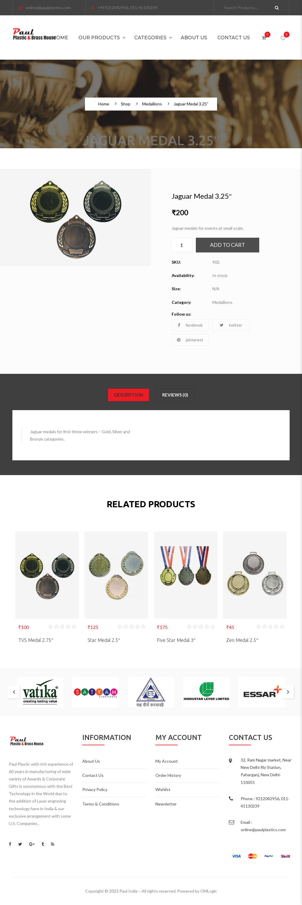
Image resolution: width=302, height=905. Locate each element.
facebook (190, 324)
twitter (231, 324)
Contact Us (233, 37)
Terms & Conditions (100, 803)
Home (60, 37)
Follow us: (181, 314)
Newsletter (166, 803)
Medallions (152, 104)
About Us (194, 37)
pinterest (190, 339)
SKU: (176, 262)
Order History (168, 775)
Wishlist (162, 789)
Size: (176, 288)
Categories (150, 37)
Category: (181, 302)
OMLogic (208, 890)
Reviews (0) (175, 394)
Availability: (183, 275)
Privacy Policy (94, 789)
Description (128, 394)
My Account (166, 761)
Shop (125, 104)
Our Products (99, 37)
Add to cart (227, 245)
